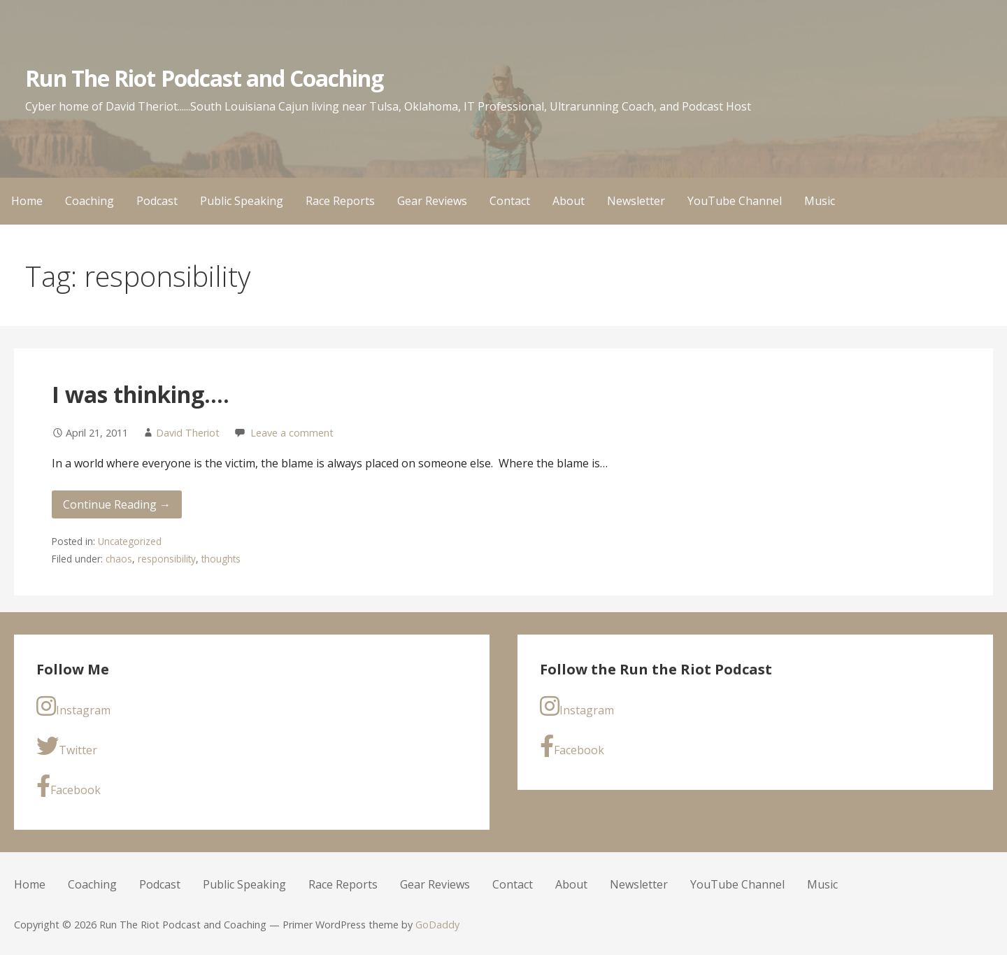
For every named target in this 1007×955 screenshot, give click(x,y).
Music (819, 200)
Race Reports (340, 200)
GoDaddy (437, 924)
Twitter (66, 746)
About (568, 200)
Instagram (73, 706)
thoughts (221, 558)
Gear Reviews (432, 200)
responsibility (167, 558)
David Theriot (188, 432)
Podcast (157, 200)
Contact (510, 200)
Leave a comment (292, 432)
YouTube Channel (734, 200)
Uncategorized (130, 541)
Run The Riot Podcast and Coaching (204, 78)
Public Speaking (241, 200)
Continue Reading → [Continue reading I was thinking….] (117, 504)
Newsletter (636, 200)
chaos (119, 558)
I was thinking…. (140, 394)
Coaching (89, 200)
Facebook (68, 786)
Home (27, 200)
